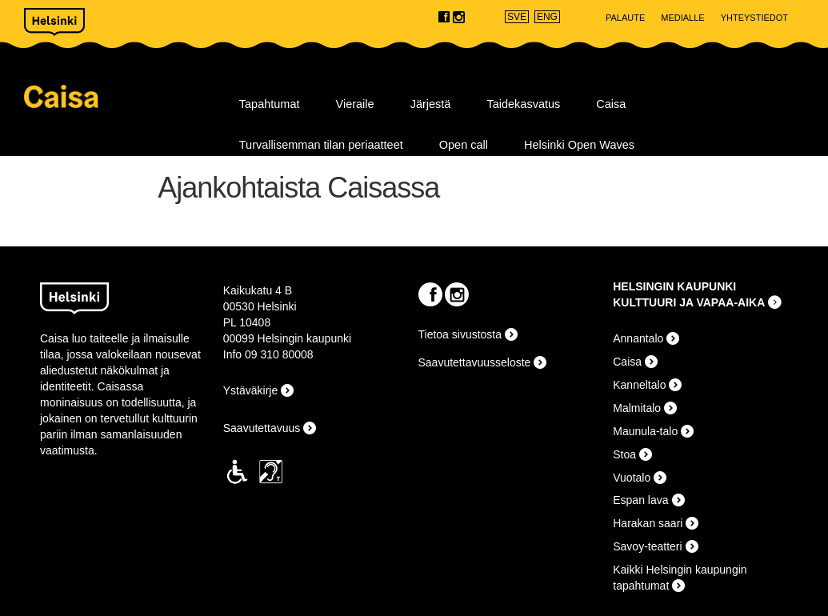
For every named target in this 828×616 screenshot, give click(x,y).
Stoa (624, 454)
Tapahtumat (269, 104)
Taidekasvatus (523, 104)
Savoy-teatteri (647, 546)
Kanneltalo (639, 384)
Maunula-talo (645, 431)
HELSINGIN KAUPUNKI (674, 286)
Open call (463, 144)
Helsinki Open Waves (579, 144)
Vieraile (355, 104)
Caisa (121, 96)
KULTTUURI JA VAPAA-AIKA (689, 302)
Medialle (682, 17)
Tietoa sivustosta (460, 334)
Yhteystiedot (754, 17)
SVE (516, 16)
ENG (547, 16)
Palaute (625, 17)
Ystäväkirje (250, 390)
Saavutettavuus (262, 428)
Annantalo (638, 338)
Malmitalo (637, 408)
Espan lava (640, 500)
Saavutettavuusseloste (474, 362)
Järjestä (430, 104)
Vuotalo (631, 477)
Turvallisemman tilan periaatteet (321, 144)
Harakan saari (647, 523)
